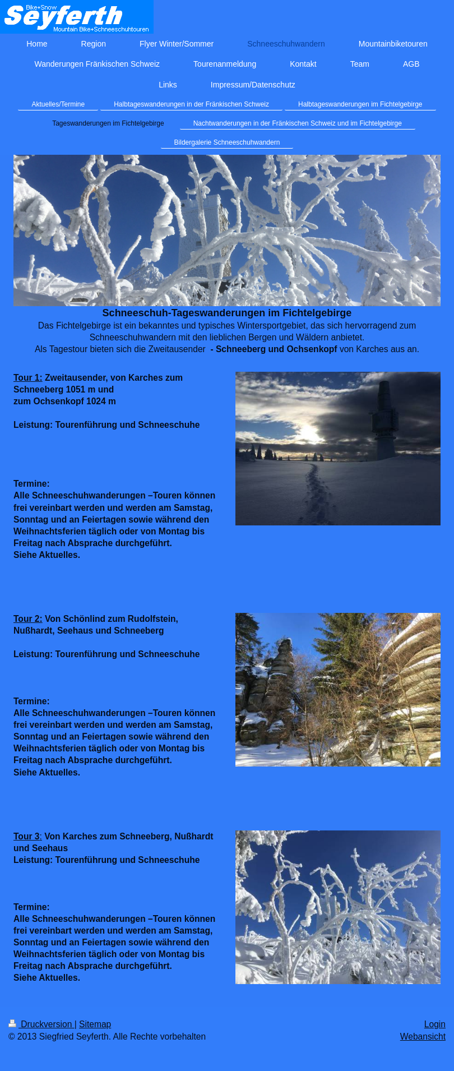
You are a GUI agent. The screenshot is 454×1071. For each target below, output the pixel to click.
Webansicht (423, 1036)
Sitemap (95, 1024)
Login (435, 1024)
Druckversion (41, 1024)
